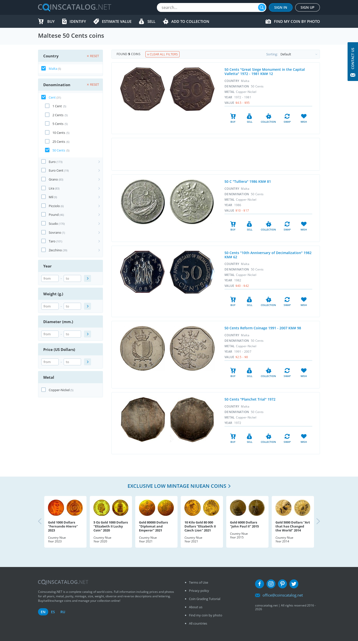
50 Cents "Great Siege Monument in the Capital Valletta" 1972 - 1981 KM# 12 (264, 71)
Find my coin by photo (297, 21)
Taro (52, 241)
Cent (52, 97)
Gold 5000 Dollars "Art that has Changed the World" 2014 (292, 526)
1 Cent (57, 106)
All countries (198, 623)
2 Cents (57, 115)
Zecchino (55, 250)
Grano (53, 179)
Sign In (280, 7)
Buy (51, 21)
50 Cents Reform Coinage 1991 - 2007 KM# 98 (262, 328)
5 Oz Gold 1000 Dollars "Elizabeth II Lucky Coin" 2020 (110, 526)
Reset (93, 56)
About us (195, 607)
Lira (51, 188)
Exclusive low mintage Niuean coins (177, 486)
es (53, 611)
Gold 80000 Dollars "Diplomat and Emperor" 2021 (153, 526)
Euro (52, 161)
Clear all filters (162, 54)
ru (62, 611)
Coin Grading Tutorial (204, 599)
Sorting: (293, 54)
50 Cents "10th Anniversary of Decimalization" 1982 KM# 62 (268, 254)
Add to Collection (190, 21)
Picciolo (54, 206)
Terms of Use (198, 582)
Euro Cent (56, 170)
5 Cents (57, 123)
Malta (53, 68)
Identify (78, 21)
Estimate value (117, 21)
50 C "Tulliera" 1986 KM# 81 (247, 181)
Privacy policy (199, 590)
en (43, 611)
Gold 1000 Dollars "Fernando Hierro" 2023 (63, 526)
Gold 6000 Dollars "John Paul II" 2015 (244, 524)
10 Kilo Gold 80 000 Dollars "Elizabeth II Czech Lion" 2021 (200, 526)
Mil (51, 197)
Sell (151, 21)
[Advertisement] (215, 154)
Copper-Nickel (59, 390)
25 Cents (58, 141)
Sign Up (307, 7)
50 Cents (58, 150)
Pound (54, 214)
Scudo (53, 223)
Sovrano (55, 232)
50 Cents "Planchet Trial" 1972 (249, 399)
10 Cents (58, 132)
